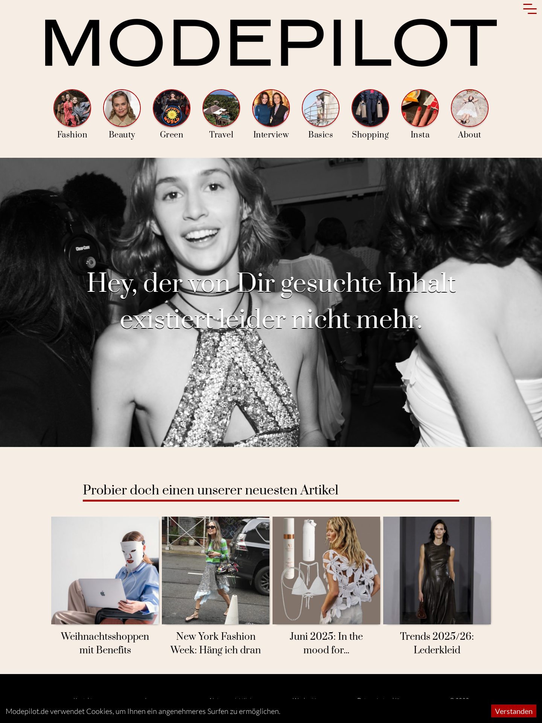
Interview (271, 114)
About (470, 114)
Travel (221, 114)
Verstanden (514, 710)
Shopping (370, 114)
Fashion (72, 114)
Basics (321, 114)
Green (171, 114)
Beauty (122, 114)
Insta (420, 114)
